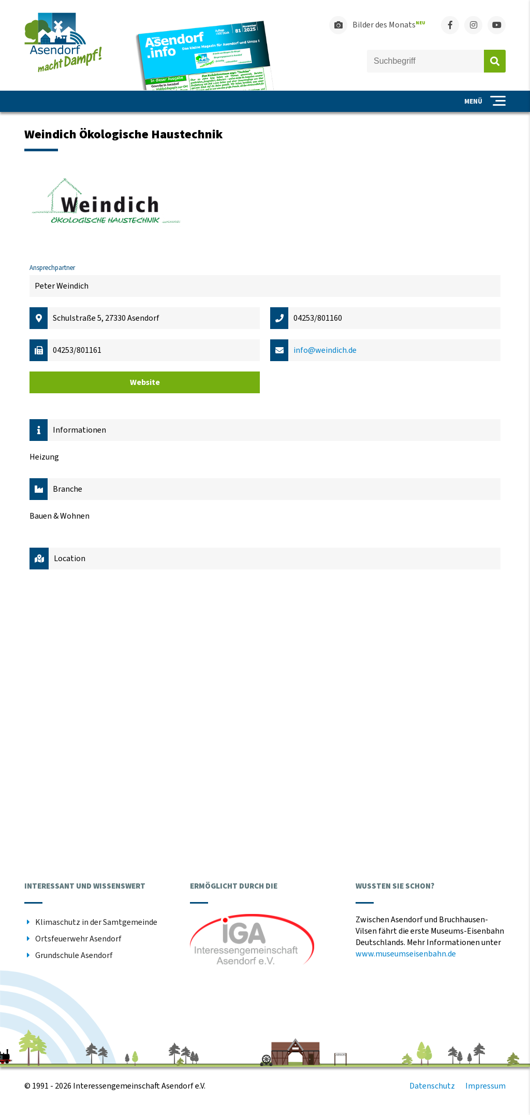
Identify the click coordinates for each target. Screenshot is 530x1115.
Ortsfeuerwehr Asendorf (78, 939)
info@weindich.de (325, 350)
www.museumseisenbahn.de (406, 954)
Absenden (495, 61)
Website (145, 382)
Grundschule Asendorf (74, 955)
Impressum (485, 1086)
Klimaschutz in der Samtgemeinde (96, 922)
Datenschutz (432, 1086)
